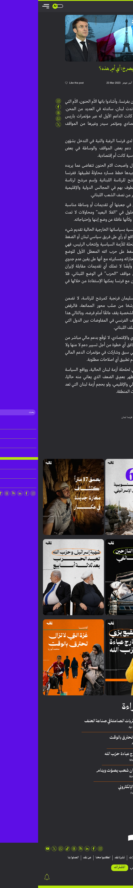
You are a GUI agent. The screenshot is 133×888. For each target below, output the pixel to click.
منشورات (96, 857)
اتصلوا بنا (35, 857)
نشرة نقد (82, 857)
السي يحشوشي (112, 777)
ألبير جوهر (89, 83)
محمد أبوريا (114, 744)
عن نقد (49, 857)
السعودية (121, 417)
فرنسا (91, 417)
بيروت (113, 417)
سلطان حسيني (112, 727)
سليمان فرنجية (102, 417)
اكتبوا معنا (64, 857)
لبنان (85, 417)
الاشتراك (81, 867)
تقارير (110, 857)
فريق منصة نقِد (112, 760)
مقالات (122, 857)
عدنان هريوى (113, 793)
